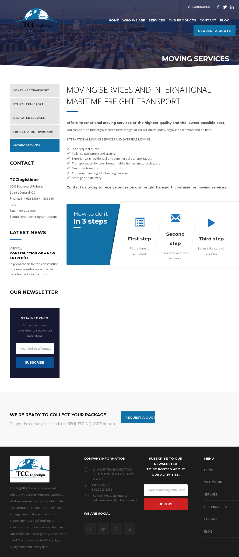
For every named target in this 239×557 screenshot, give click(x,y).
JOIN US (165, 504)
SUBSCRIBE (34, 362)
